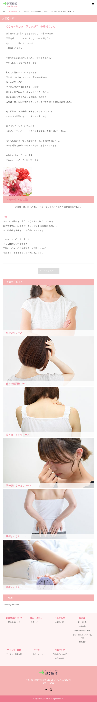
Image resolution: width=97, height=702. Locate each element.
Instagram (50, 689)
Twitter (46, 689)
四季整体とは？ (14, 622)
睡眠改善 (82, 642)
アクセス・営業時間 (14, 654)
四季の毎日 (59, 658)
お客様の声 (48, 271)
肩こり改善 (82, 622)
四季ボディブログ (60, 654)
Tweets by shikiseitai (11, 605)
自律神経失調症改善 (82, 631)
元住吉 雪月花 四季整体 (42, 699)
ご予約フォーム (37, 654)
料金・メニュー (37, 622)
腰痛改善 (82, 626)
